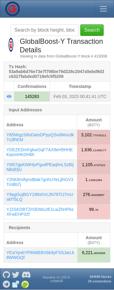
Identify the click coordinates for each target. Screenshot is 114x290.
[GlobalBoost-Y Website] (16, 283)
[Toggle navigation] (103, 9)
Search (92, 30)
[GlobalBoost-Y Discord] (26, 274)
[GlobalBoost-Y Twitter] (16, 274)
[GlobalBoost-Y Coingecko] (25, 283)
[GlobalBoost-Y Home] (12, 8)
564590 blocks (100, 276)
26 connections (99, 281)
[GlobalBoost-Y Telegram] (6, 283)
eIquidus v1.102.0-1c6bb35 (57, 279)
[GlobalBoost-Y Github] (6, 274)
